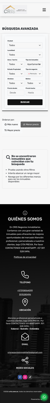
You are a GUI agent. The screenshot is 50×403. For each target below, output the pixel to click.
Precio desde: (12, 88)
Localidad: (11, 50)
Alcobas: (10, 79)
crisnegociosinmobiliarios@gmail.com (25, 352)
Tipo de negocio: (32, 69)
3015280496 (25, 294)
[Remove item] (29, 74)
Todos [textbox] (12, 45)
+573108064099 (25, 290)
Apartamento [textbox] (33, 64)
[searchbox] (28, 78)
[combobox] (25, 45)
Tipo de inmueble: (32, 60)
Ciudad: (10, 41)
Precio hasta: (30, 88)
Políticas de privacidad (25, 257)
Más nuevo (11, 124)
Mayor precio (12, 130)
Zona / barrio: (12, 60)
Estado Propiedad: (14, 69)
